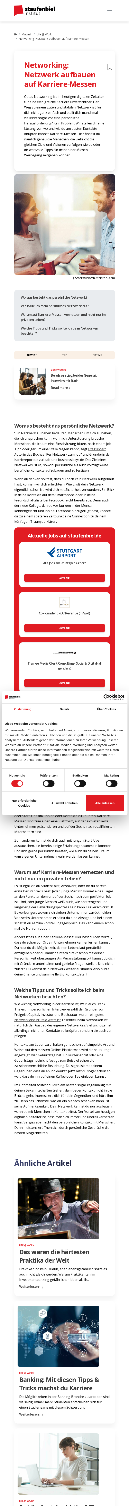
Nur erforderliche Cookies (24, 803)
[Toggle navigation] (109, 10)
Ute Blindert (97, 449)
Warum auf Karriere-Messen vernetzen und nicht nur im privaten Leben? (63, 317)
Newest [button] (32, 355)
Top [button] (64, 355)
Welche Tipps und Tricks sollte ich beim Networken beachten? (59, 331)
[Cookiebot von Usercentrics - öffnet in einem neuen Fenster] (106, 697)
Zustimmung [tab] (22, 709)
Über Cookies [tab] (106, 709)
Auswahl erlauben (64, 803)
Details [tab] (64, 709)
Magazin (26, 34)
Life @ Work (44, 34)
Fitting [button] (97, 355)
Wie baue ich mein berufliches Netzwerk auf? (55, 306)
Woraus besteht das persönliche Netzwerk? (54, 297)
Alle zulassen (104, 803)
